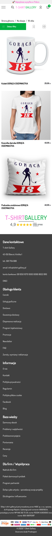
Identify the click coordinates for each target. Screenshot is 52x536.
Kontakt (6, 375)
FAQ (4, 348)
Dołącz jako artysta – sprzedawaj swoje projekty (23, 489)
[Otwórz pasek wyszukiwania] (12, 7)
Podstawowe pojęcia (11, 435)
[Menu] (3, 7)
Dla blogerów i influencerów (14, 496)
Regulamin (7, 388)
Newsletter (7, 341)
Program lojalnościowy (12, 328)
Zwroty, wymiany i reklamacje (15, 354)
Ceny (5, 455)
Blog (5, 408)
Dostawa (6, 308)
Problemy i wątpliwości (13, 429)
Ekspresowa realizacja (12, 321)
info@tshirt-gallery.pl (17, 267)
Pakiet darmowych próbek (14, 476)
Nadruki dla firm (9, 469)
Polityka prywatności (12, 382)
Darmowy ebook (10, 422)
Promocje (7, 334)
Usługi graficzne (9, 301)
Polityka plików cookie (12, 395)
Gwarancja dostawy (11, 314)
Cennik (6, 294)
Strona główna (7, 20)
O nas (5, 368)
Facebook (7, 401)
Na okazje (21, 20)
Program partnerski (11, 483)
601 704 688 (11, 261)
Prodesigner (32, 531)
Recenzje (6, 449)
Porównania (8, 442)
